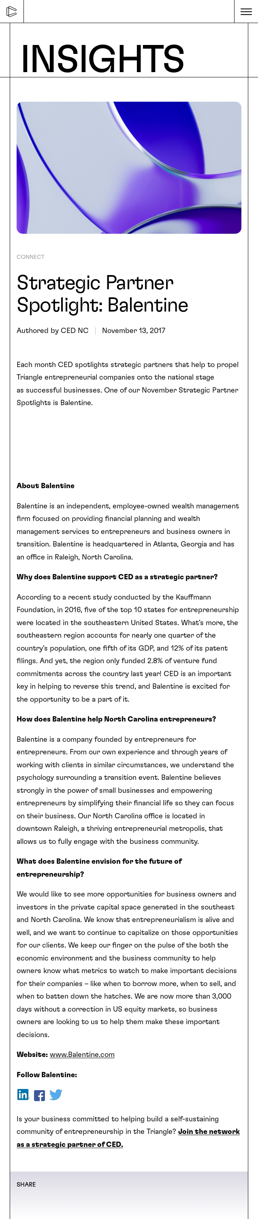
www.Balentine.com (82, 1055)
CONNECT (31, 257)
